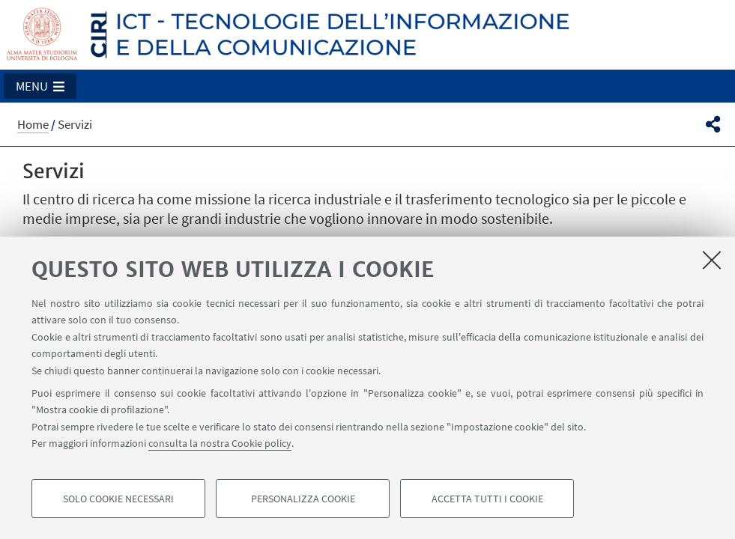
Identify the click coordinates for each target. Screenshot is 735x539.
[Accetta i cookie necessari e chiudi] (712, 260)
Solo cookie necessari (118, 498)
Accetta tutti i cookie (487, 498)
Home (33, 124)
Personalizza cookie (303, 498)
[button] (40, 86)
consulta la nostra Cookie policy (219, 443)
